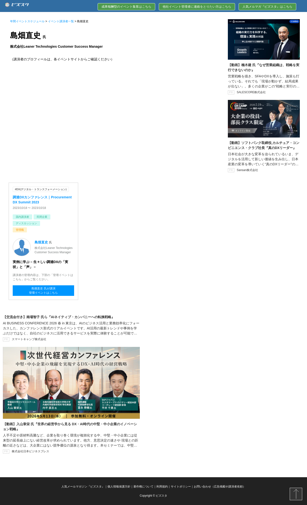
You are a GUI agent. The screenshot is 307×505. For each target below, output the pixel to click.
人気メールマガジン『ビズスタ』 (83, 486)
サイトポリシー (181, 486)
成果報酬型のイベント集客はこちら (126, 6)
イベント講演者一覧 (61, 21)
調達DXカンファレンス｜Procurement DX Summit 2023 (42, 199)
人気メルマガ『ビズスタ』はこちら (267, 6)
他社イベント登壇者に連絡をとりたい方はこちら (197, 6)
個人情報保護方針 (118, 486)
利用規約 (162, 486)
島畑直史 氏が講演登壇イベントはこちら (43, 290)
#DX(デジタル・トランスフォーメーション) (41, 189)
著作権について (143, 486)
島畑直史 (41, 242)
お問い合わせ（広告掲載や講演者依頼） (220, 486)
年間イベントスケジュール (27, 21)
